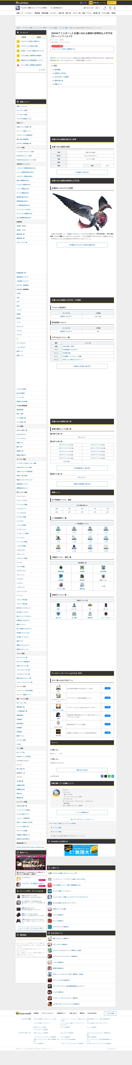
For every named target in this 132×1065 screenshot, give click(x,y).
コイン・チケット (106, 615)
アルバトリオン (21, 496)
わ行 (107, 512)
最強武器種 (45, 13)
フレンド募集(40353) (23, 189)
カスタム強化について (23, 814)
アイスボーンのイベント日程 (25, 151)
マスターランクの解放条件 (24, 135)
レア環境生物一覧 (22, 711)
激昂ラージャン (21, 624)
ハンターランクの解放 (23, 810)
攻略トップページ (22, 106)
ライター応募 (110, 1013)
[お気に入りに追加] (88, 7)
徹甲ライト (20, 351)
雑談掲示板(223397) (22, 197)
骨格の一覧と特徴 (22, 475)
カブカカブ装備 (21, 389)
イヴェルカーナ (21, 508)
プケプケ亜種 (20, 566)
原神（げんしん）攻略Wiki (41, 1033)
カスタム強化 (106, 13)
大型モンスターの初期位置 (24, 471)
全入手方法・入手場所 (62, 77)
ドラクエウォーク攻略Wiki (41, 1029)
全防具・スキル (21, 230)
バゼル (65, 461)
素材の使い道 (59, 80)
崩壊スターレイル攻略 (40, 1027)
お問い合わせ (73, 1013)
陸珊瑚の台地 (20, 789)
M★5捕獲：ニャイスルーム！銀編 (72, 356)
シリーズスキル (21, 438)
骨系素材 (82, 577)
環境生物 (82, 586)
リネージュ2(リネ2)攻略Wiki (68, 1039)
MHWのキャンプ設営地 (23, 756)
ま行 (69, 512)
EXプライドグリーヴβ (96, 448)
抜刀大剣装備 (20, 393)
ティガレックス (21, 529)
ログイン (112, 3)
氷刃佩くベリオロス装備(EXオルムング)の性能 (33, 51)
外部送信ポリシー (61, 1013)
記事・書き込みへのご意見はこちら (82, 819)
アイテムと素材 (57, 827)
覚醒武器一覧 (20, 238)
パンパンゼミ (20, 397)
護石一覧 (19, 447)
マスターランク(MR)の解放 (25, 690)
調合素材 (90, 615)
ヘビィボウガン (21, 347)
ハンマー (19, 310)
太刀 (18, 301)
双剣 (18, 306)
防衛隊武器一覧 (21, 273)
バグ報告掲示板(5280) (23, 205)
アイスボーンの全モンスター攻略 (26, 463)
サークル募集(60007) (23, 193)
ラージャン (20, 595)
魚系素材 (61, 577)
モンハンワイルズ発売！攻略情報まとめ (64, 49)
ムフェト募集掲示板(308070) (25, 172)
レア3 (90, 530)
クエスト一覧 (77, 13)
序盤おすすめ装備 (22, 401)
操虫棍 (19, 318)
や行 (82, 512)
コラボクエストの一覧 (23, 674)
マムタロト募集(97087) (23, 184)
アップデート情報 (22, 110)
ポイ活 (83, 3)
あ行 (57, 508)
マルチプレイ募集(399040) (24, 176)
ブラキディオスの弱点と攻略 (29, 46)
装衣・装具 (20, 414)
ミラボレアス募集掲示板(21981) (26, 168)
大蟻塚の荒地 (20, 785)
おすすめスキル (21, 434)
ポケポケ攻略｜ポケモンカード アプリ (97, 1023)
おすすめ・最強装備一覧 (24, 143)
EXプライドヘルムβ (96, 455)
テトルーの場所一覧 (22, 826)
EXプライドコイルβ (96, 451)
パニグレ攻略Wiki (38, 1043)
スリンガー (74, 606)
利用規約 (36, 1013)
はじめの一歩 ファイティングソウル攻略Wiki (99, 1043)
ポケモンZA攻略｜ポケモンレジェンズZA (45, 1019)
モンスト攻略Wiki (91, 1027)
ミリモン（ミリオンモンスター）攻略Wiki (71, 1043)
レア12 (106, 548)
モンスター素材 (61, 586)
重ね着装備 (20, 409)
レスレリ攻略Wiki (65, 1037)
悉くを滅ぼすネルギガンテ (24, 628)
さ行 (82, 508)
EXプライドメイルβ (96, 458)
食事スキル (20, 442)
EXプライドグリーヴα (65, 448)
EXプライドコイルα (64, 451)
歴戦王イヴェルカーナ (23, 645)
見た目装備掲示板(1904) (24, 217)
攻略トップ (20, 13)
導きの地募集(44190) (23, 180)
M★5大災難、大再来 (68, 346)
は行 (57, 512)
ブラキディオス (21, 571)
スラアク (19, 335)
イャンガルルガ (21, 513)
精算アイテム (103, 577)
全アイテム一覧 (21, 703)
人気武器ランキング (22, 281)
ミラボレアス (20, 587)
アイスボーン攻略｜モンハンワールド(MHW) (63, 823)
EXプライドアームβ (96, 445)
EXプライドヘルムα (64, 455)
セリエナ (19, 764)
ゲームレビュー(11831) (23, 209)
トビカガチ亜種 (21, 546)
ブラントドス (20, 575)
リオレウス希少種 (22, 604)
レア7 (90, 539)
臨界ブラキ (20, 641)
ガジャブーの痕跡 (22, 830)
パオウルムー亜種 (22, 558)
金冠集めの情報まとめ (23, 835)
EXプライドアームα (64, 445)
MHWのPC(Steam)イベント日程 (26, 160)
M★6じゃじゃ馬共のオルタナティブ (73, 359)
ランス (19, 322)
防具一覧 (68, 13)
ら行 (95, 512)
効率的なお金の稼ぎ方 (23, 839)
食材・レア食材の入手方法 (24, 822)
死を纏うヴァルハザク (23, 633)
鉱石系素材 (103, 568)
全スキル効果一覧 (22, 430)
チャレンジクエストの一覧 (24, 682)
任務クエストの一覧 (22, 666)
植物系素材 (61, 568)
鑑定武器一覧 (20, 234)
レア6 (74, 539)
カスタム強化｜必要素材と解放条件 (31, 55)
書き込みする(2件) (82, 770)
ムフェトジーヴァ (22, 591)
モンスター (53, 13)
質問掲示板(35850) (22, 201)
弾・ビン (106, 606)
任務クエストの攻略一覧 (24, 127)
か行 (69, 508)
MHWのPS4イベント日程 (24, 156)
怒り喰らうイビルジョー (24, 608)
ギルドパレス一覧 (22, 242)
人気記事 (23, 37)
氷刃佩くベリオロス (22, 637)
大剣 (18, 297)
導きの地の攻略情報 (22, 139)
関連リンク (58, 84)
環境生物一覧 (20, 707)
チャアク (19, 330)
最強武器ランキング (22, 277)
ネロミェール (20, 554)
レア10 (74, 548)
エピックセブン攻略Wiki (66, 1033)
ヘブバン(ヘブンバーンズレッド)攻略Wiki (45, 1037)
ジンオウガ (20, 521)
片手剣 (19, 293)
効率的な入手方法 (60, 73)
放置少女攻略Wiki (91, 1037)
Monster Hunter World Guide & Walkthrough (30, 847)
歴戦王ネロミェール (22, 649)
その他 (103, 586)
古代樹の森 (20, 781)
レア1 (58, 530)
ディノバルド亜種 (22, 542)
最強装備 (37, 13)
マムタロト (20, 583)
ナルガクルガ (20, 550)
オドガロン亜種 (21, 517)
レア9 (58, 548)
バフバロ (19, 562)
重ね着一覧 (96, 13)
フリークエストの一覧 (23, 670)
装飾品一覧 (20, 451)
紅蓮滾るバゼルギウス (73, 234)
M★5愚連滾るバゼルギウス (70, 349)
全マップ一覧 (20, 752)
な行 (107, 508)
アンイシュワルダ (22, 500)
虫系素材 (82, 568)
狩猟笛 (19, 314)
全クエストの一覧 (22, 657)
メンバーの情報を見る (82, 812)
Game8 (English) (92, 1013)
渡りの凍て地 (20, 769)
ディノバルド (20, 537)
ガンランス (20, 326)
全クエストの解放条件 (23, 661)
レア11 (90, 548)
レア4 (106, 530)
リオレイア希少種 (22, 599)
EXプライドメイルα (64, 458)
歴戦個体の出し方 (22, 488)
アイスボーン (29, 13)
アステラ (19, 777)
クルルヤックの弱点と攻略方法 (30, 41)
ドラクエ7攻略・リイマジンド (42, 1023)
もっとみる (42, 70)
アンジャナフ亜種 (22, 504)
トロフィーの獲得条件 (23, 818)
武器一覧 (61, 13)
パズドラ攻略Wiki (65, 1027)
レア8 (106, 539)
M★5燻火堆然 (66, 353)
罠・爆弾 (74, 615)
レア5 (58, 539)
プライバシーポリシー (48, 1013)
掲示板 (113, 13)
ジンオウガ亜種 (21, 525)
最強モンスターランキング (24, 480)
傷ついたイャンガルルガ (24, 616)
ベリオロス (20, 579)
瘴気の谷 (19, 793)
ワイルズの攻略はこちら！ (24, 118)
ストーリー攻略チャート (24, 131)
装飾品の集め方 (21, 455)
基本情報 (57, 69)
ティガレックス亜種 (22, 533)
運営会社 (82, 1013)
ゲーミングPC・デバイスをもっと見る (31, 928)
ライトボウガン (21, 343)
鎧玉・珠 (58, 615)
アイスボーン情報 (22, 114)
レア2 (74, 530)
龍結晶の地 (20, 797)
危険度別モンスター (22, 484)
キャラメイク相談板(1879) (24, 213)
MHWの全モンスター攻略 (24, 467)
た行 (95, 508)
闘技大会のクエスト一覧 (24, 678)
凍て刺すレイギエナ (22, 612)
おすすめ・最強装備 (22, 285)
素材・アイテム (87, 13)
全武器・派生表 (21, 226)
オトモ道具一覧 (21, 422)
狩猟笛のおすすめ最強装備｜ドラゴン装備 (33, 60)
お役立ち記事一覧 (22, 806)
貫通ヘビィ (20, 355)
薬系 (58, 606)
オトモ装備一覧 (21, 418)
